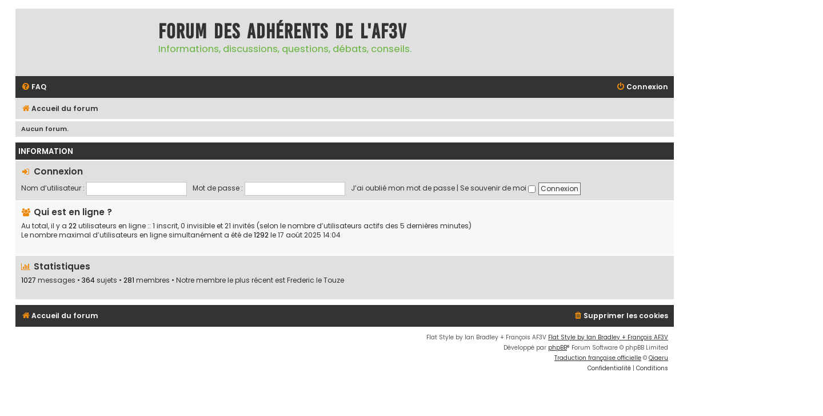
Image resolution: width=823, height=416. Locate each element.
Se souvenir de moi (498, 188)
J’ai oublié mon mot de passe (403, 188)
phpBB (557, 347)
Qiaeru (658, 358)
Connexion (58, 171)
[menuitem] (33, 87)
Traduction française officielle (597, 358)
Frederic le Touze (315, 280)
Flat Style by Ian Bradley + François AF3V (608, 337)
